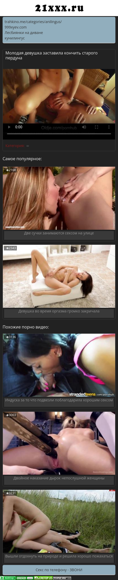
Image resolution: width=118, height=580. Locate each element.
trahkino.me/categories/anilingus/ (33, 21)
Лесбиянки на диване (24, 32)
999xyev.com (16, 27)
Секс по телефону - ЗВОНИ (59, 569)
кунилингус (15, 38)
